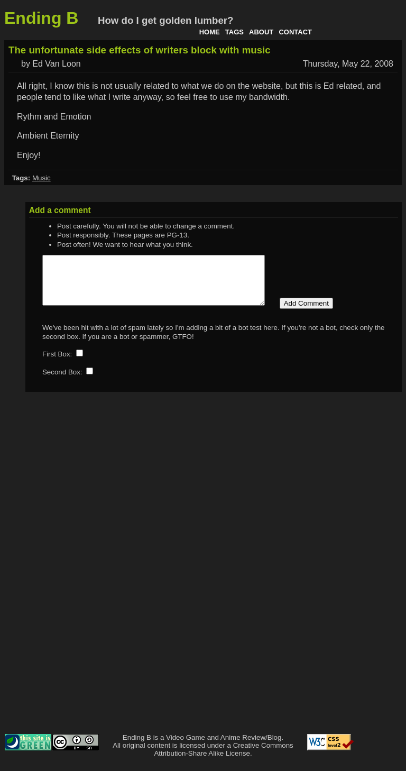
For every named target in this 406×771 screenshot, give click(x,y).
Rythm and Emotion (54, 116)
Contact (295, 32)
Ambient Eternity (48, 135)
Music (41, 178)
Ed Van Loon (56, 63)
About (261, 32)
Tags (234, 32)
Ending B (41, 17)
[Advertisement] (359, 582)
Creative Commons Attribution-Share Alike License (223, 759)
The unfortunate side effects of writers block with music (139, 50)
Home (209, 32)
